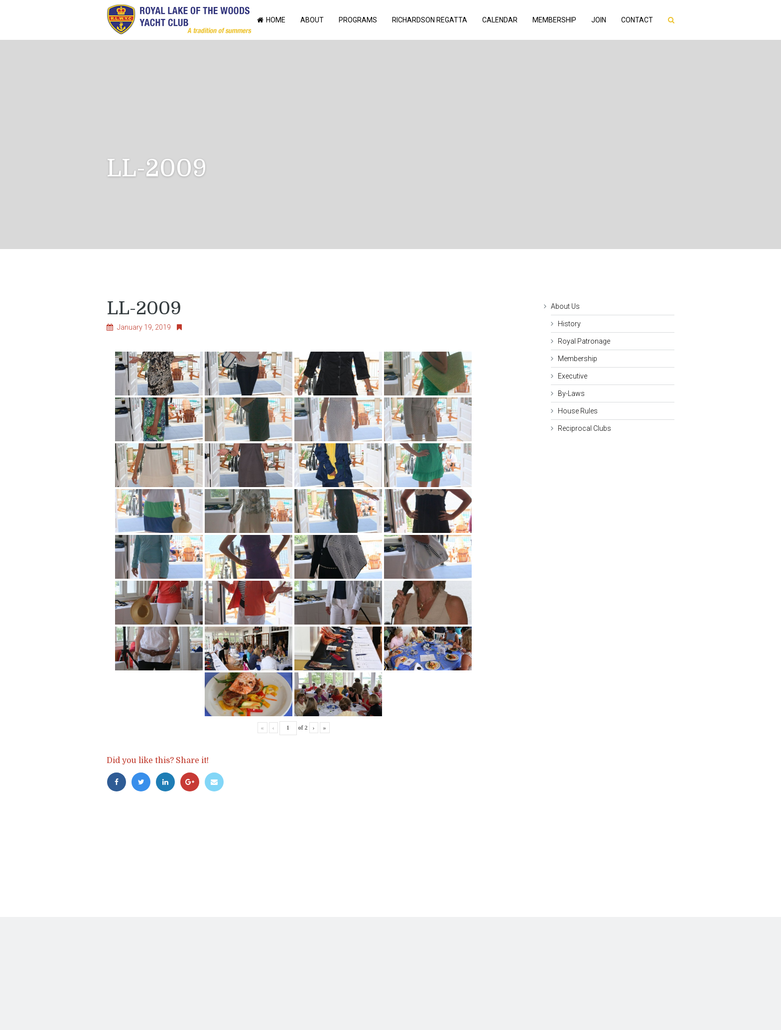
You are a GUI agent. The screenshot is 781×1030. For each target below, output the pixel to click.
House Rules (578, 411)
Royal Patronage (584, 341)
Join (598, 20)
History (569, 324)
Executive (572, 376)
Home (270, 20)
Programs (358, 20)
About (312, 20)
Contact (637, 20)
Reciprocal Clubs (584, 428)
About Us (565, 306)
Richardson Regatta (429, 20)
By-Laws (571, 393)
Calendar (500, 20)
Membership (554, 20)
